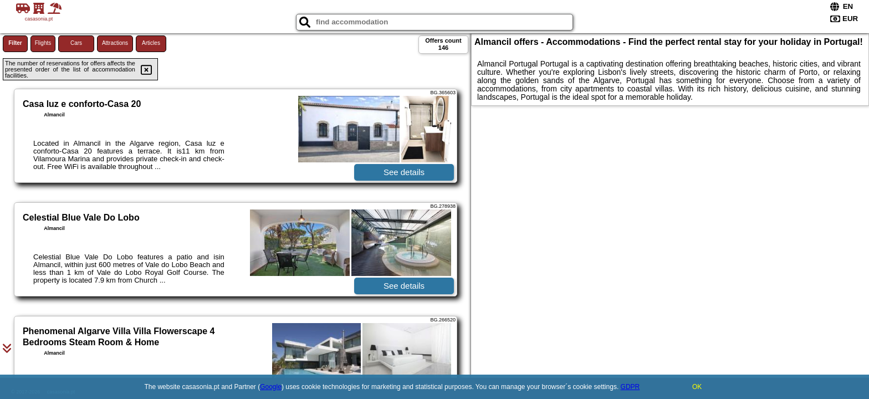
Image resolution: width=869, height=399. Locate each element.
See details (404, 172)
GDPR (630, 387)
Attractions (115, 43)
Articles (151, 43)
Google (271, 387)
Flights (43, 43)
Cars (76, 43)
